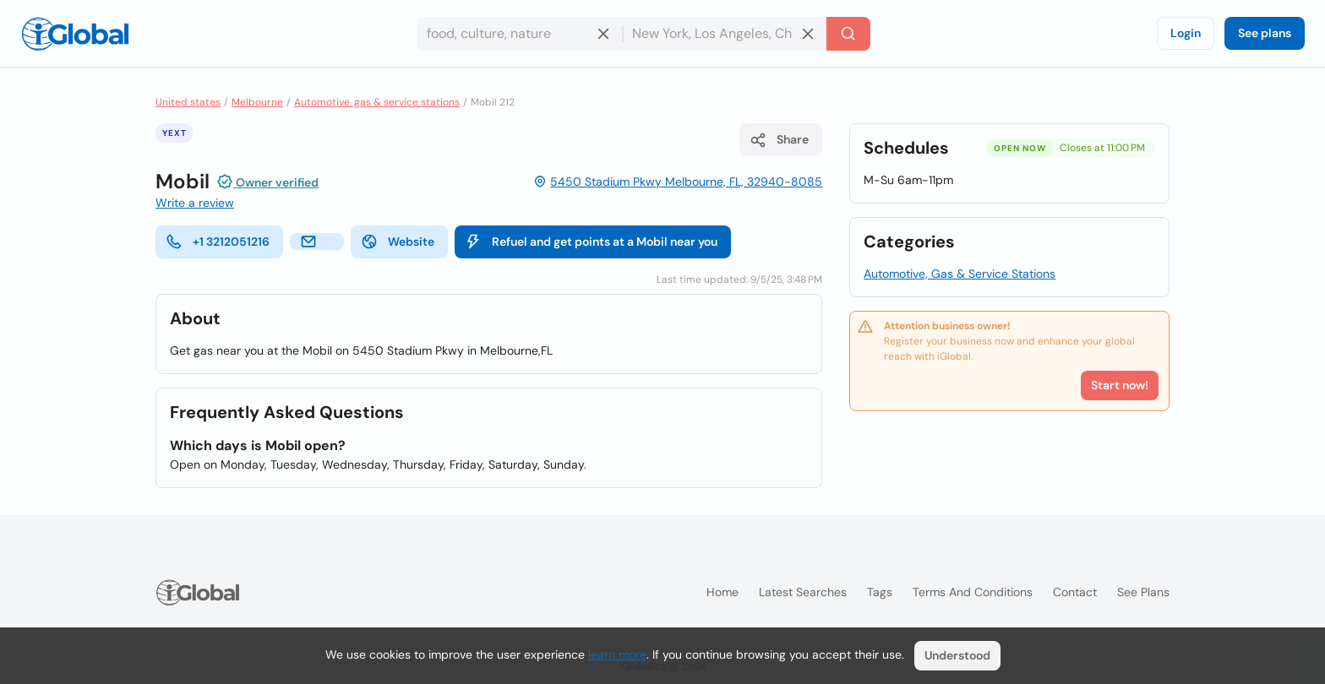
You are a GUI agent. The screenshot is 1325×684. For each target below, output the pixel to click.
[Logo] (75, 34)
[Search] (848, 34)
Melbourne (257, 102)
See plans (1264, 33)
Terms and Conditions (973, 592)
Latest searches (803, 592)
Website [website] (397, 241)
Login (1185, 33)
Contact (1075, 592)
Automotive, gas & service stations (377, 102)
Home (722, 592)
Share (779, 140)
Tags (879, 592)
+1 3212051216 (218, 241)
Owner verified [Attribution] (267, 181)
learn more (617, 654)
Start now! (1119, 385)
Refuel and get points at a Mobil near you (591, 241)
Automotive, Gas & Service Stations (959, 273)
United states (188, 102)
